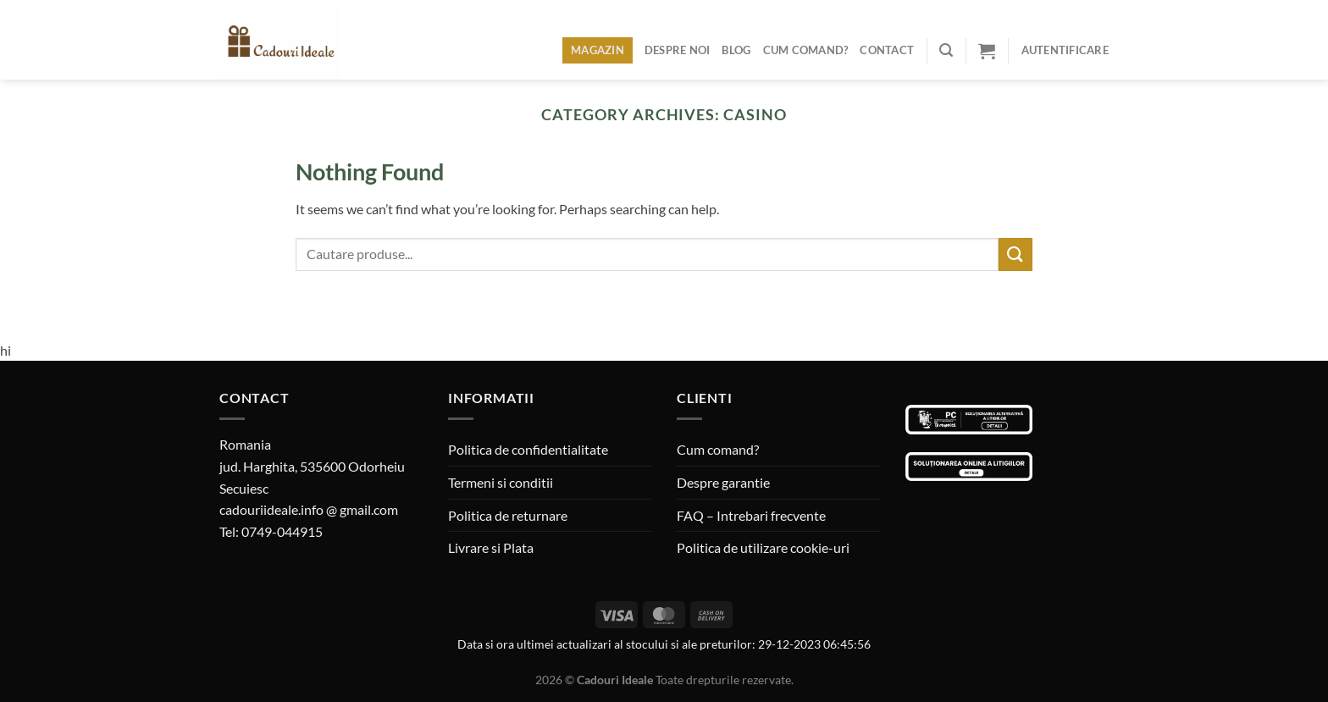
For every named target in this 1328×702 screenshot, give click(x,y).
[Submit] (1015, 254)
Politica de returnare (507, 515)
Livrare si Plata (491, 547)
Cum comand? (806, 50)
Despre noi (678, 50)
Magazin (597, 50)
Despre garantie (723, 482)
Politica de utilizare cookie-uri (763, 547)
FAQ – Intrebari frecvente (751, 515)
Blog (736, 50)
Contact (887, 50)
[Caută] (946, 50)
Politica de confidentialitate (528, 449)
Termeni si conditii (500, 482)
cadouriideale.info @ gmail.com (308, 509)
